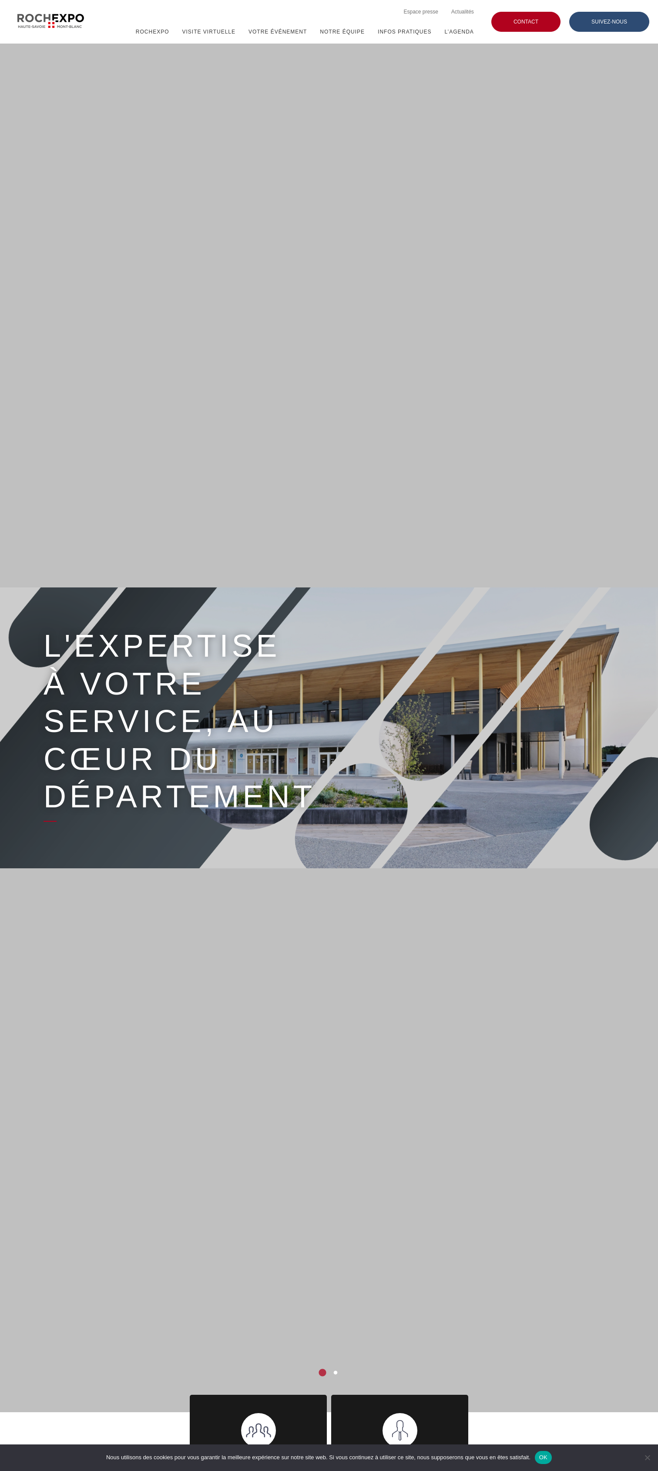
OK (543, 1457)
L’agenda (459, 32)
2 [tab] (335, 1373)
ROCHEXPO (152, 32)
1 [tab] (322, 1373)
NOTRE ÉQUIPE (342, 32)
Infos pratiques (404, 32)
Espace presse (420, 12)
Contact (526, 22)
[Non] (647, 1457)
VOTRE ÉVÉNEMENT (277, 32)
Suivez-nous (609, 22)
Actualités (462, 12)
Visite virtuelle (208, 32)
